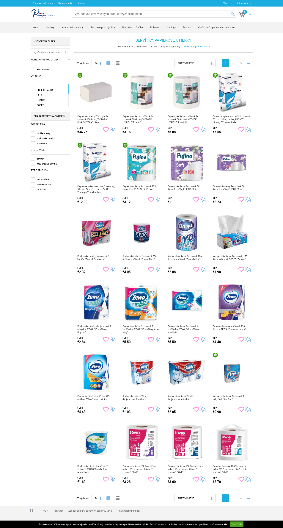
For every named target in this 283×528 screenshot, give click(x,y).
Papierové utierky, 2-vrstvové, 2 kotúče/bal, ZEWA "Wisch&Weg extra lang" (141, 329)
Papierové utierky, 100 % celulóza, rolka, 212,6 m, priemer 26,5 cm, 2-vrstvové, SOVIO (230, 469)
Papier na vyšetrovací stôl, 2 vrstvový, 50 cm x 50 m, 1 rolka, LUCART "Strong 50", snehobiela (231, 119)
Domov (187, 27)
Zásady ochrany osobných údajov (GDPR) (90, 510)
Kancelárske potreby (72, 27)
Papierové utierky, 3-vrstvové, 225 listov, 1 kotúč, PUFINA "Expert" (139, 188)
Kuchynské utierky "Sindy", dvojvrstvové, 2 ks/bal (136, 398)
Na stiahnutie (65, 3)
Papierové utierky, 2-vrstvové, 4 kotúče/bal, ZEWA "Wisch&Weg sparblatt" (183, 329)
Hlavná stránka (125, 46)
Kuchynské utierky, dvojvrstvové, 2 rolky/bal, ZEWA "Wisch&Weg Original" (94, 329)
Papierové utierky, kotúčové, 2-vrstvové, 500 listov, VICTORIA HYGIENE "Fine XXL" (183, 119)
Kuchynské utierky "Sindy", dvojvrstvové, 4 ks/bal (181, 398)
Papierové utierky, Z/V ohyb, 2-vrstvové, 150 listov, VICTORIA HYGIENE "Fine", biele (93, 119)
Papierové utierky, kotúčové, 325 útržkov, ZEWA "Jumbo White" (94, 398)
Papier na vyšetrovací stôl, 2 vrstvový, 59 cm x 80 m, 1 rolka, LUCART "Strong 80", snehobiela (96, 189)
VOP (45, 510)
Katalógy (171, 27)
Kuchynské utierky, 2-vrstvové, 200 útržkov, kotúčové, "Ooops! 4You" (185, 258)
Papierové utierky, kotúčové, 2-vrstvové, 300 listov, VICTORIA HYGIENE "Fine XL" (138, 119)
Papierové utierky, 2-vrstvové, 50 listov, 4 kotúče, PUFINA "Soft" (229, 188)
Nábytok (154, 27)
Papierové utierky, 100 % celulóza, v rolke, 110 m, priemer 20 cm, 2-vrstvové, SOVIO (185, 469)
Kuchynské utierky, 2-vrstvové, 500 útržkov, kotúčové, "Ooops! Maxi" (140, 258)
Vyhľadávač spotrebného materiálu (216, 27)
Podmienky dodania (42, 3)
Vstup (226, 3)
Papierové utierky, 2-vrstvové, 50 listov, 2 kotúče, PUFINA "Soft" (184, 188)
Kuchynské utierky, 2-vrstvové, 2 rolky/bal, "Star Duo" (228, 398)
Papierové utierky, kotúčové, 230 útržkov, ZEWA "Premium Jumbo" (229, 328)
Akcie (35, 27)
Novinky (50, 27)
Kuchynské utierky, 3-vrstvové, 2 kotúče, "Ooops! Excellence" (93, 258)
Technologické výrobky (103, 27)
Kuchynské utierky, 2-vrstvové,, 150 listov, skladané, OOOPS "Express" (230, 258)
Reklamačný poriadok (129, 510)
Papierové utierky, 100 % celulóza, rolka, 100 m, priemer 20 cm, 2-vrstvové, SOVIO (139, 469)
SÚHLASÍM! (237, 524)
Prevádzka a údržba (132, 27)
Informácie (242, 3)
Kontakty (58, 510)
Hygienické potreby (170, 46)
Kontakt (82, 3)
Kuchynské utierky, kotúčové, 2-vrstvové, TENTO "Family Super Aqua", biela (93, 469)
